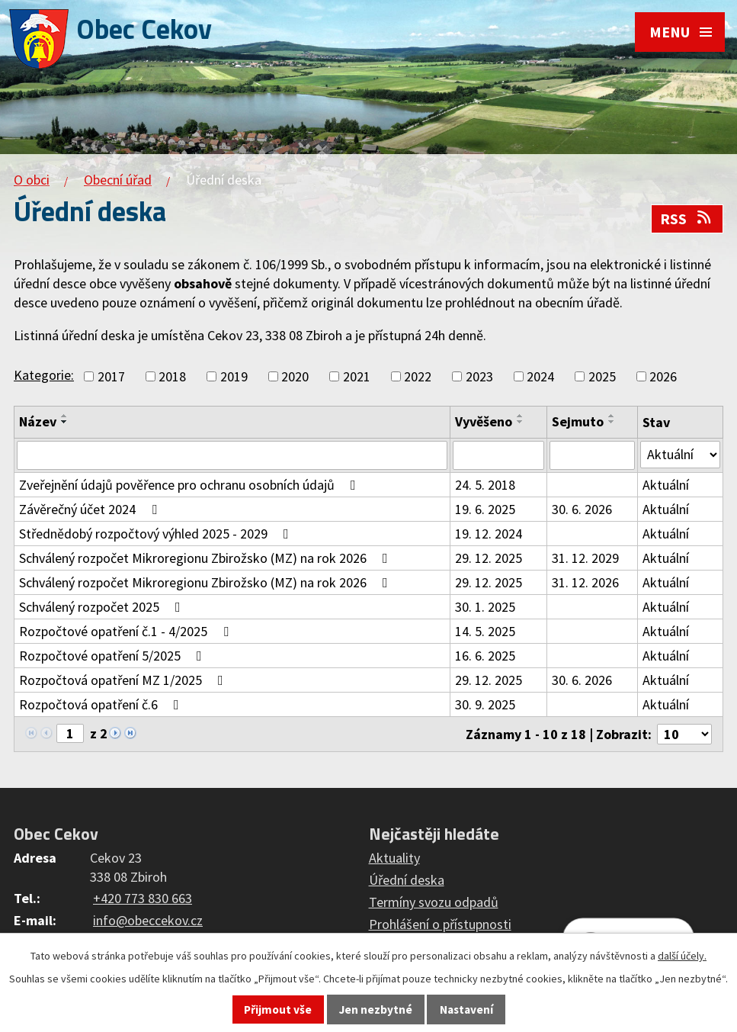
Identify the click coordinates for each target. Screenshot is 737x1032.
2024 (540, 376)
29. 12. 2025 (488, 558)
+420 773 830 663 (142, 898)
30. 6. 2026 (582, 509)
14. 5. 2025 (485, 631)
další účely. (682, 956)
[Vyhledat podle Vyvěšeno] (498, 455)
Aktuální (665, 484)
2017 (111, 376)
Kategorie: (44, 375)
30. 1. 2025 (485, 607)
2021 (356, 376)
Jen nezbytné (375, 1009)
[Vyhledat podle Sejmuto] (592, 455)
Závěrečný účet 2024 (91, 509)
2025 (602, 376)
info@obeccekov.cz (148, 920)
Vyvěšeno (483, 421)
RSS (686, 219)
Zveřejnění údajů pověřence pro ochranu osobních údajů (190, 484)
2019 (234, 376)
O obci (32, 179)
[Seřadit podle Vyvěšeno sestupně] (520, 422)
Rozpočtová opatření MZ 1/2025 (124, 680)
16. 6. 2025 (485, 655)
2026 (663, 376)
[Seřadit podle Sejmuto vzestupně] (612, 416)
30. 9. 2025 (485, 704)
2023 (479, 376)
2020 (295, 376)
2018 (172, 376)
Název (37, 421)
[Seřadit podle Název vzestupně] (64, 416)
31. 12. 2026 (585, 582)
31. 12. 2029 (585, 558)
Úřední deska (406, 880)
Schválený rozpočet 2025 (103, 607)
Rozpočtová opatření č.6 (102, 704)
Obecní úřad (118, 179)
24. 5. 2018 (485, 484)
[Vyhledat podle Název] (232, 455)
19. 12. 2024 (488, 533)
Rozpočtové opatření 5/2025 (113, 655)
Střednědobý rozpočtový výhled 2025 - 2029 (157, 533)
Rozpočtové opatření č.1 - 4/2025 (127, 631)
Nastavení (466, 1009)
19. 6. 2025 (485, 509)
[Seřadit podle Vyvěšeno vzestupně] (520, 416)
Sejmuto (578, 421)
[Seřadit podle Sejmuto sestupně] (612, 422)
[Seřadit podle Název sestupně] (64, 422)
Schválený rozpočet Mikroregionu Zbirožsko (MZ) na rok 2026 (206, 558)
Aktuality (394, 857)
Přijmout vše (278, 1009)
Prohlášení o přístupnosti (440, 924)
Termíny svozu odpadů (433, 902)
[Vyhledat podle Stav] (680, 454)
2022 (417, 376)
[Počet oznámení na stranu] (684, 734)
